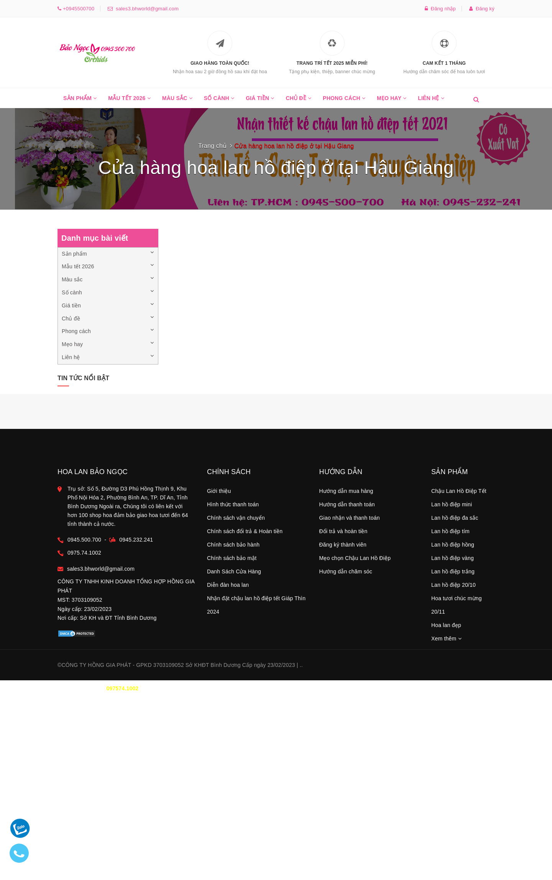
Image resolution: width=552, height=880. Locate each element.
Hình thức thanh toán (233, 504)
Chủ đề (298, 101)
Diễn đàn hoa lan (228, 585)
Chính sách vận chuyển (236, 518)
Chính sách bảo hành (233, 545)
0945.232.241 (136, 540)
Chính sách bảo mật (231, 558)
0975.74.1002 (84, 553)
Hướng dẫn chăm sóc (346, 571)
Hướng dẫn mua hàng (346, 491)
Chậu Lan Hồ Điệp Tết (458, 491)
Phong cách (344, 101)
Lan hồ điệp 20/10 (453, 585)
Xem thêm (446, 638)
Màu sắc (177, 101)
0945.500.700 (84, 540)
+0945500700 (77, 8)
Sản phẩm (80, 101)
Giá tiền (260, 101)
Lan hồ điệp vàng (452, 558)
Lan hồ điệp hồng (452, 545)
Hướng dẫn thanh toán (347, 504)
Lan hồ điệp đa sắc (454, 518)
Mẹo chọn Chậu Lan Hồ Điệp (355, 558)
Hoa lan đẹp (446, 625)
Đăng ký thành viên (342, 545)
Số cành (219, 101)
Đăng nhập (440, 8)
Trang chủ (212, 146)
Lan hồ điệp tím (450, 531)
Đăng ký (482, 8)
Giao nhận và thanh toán (349, 518)
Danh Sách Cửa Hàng (234, 571)
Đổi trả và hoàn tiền (343, 531)
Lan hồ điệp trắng (453, 571)
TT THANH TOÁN (400, 688)
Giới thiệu (219, 491)
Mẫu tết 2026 (129, 101)
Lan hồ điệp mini (451, 504)
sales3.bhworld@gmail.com (146, 8)
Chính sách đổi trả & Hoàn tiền (245, 531)
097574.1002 (122, 688)
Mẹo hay (391, 101)
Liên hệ (431, 101)
